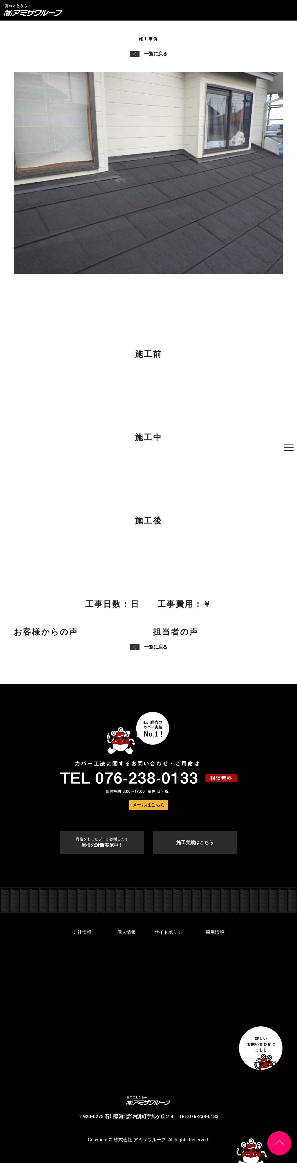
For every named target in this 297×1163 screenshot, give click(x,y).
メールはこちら (148, 805)
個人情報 (126, 932)
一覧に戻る (148, 53)
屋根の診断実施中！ (102, 842)
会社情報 (82, 932)
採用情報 (215, 932)
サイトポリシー (170, 932)
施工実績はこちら (194, 842)
